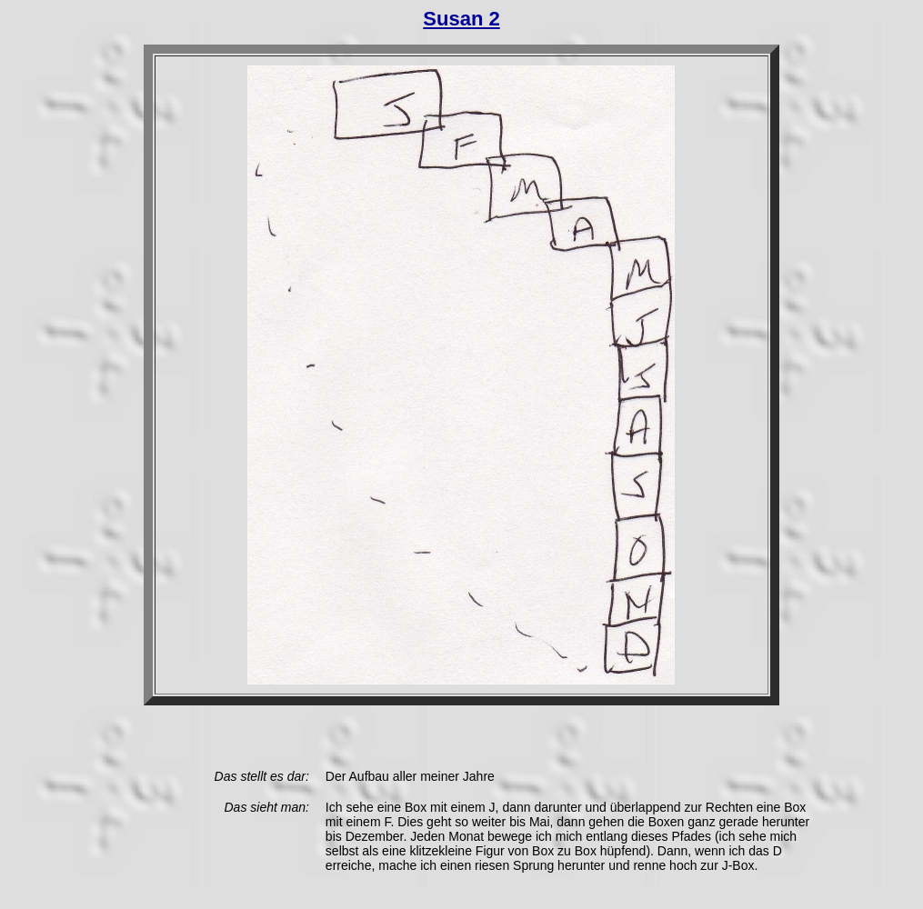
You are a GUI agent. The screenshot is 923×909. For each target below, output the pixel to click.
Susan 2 (461, 18)
